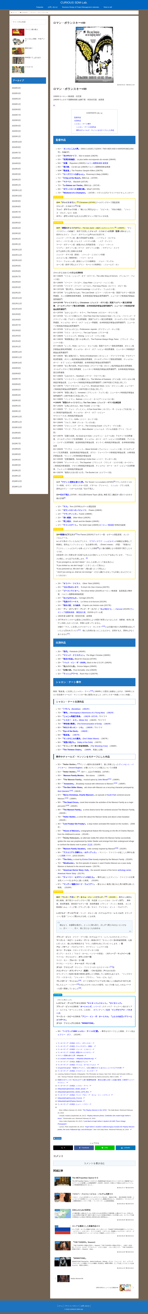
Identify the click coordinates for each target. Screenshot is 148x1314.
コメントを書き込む (94, 1164)
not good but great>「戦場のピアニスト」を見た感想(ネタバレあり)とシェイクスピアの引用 (89, 1068)
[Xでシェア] (63, 1148)
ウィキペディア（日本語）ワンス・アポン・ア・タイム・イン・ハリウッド (84, 1096)
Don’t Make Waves (91, 739)
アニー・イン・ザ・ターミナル (95, 1017)
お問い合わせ (85, 1307)
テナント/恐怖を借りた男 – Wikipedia (70, 1056)
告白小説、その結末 (72, 606)
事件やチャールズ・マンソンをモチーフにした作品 (95, 131)
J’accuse (119, 610)
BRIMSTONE (87, 1024)
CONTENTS (91, 113)
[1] (89, 845)
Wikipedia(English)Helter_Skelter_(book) (71, 1089)
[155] (67, 806)
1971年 (94, 717)
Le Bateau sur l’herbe (73, 186)
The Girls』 (68, 860)
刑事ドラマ (66, 856)
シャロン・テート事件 (82, 124)
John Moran (103, 780)
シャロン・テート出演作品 (86, 128)
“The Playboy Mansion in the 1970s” (94, 1111)
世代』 (66, 652)
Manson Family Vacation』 (75, 849)
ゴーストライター (71, 592)
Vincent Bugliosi (75, 768)
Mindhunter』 (69, 864)
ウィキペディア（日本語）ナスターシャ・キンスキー (76, 1071)
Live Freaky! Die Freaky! (74, 825)
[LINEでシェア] (105, 1148)
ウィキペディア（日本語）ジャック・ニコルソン (75, 1050)
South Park (111, 796)
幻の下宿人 (64, 495)
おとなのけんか (70, 599)
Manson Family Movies (74, 776)
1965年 (90, 728)
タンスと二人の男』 (72, 149)
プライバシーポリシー (72, 1307)
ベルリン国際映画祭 (94, 164)
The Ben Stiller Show (73, 788)
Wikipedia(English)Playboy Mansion (70, 1102)
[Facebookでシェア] (84, 1148)
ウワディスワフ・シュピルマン (102, 542)
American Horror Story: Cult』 (77, 871)
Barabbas (76, 710)
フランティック (70, 515)
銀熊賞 (105, 164)
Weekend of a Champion (74, 194)
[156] (116, 849)
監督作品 (77, 118)
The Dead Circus (71, 803)
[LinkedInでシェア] (125, 1148)
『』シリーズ (90, 1007)
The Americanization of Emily (89, 724)
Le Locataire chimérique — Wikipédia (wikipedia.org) (76, 1059)
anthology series (124, 871)
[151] (109, 780)
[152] (115, 784)
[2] (91, 845)
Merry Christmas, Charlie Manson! (79, 796)
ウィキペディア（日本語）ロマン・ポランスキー (75, 1044)
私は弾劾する (106, 610)
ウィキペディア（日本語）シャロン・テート (73, 1086)
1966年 (84, 732)
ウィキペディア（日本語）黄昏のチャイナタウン (75, 1053)
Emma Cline (87, 860)
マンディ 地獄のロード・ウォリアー (79, 885)
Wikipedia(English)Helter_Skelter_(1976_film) (73, 1092)
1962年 (110, 713)
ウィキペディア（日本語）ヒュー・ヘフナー (73, 1105)
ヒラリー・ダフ (64, 1035)
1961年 (86, 710)
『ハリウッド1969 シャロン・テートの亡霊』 (81, 1032)
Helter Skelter (69, 818)
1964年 (107, 724)
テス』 (66, 507)
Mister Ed (83, 721)
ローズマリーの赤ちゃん (74, 175)
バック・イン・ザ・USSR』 (75, 663)
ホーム (60, 1307)
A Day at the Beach (72, 179)
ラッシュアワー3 (70, 674)
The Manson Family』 (73, 811)
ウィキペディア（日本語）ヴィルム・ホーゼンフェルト (77, 1065)
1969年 (88, 750)
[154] (66, 799)
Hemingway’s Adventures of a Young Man (87, 713)
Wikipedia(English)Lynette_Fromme (70, 1099)
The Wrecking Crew (99, 747)
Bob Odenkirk (63, 792)
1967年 (76, 736)
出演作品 (77, 121)
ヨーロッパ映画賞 (106, 526)
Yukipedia (57, 1139)
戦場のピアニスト (82, 1062)
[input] (29, 22)
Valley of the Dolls (85, 743)
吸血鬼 (66, 171)
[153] (71, 791)
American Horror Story (67, 874)
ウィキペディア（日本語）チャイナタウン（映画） (75, 1047)
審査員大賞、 (81, 613)
